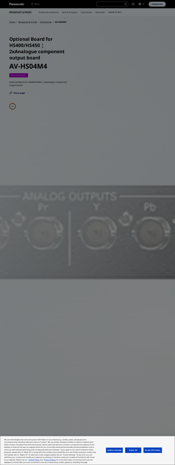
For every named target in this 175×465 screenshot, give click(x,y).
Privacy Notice (50, 460)
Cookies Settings (114, 450)
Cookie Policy (33, 460)
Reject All (133, 450)
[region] (87, 450)
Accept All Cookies (153, 450)
